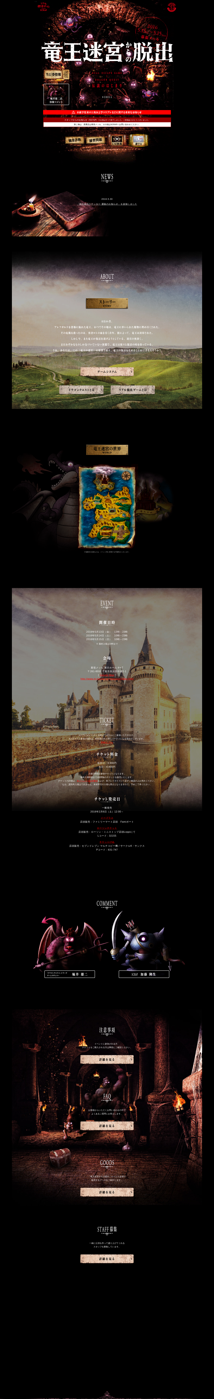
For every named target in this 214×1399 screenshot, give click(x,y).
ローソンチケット (107, 828)
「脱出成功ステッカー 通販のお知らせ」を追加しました (107, 204)
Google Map (107, 675)
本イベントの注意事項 (87, 781)
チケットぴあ (107, 842)
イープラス (107, 818)
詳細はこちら (107, 742)
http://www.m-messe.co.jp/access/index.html (107, 679)
